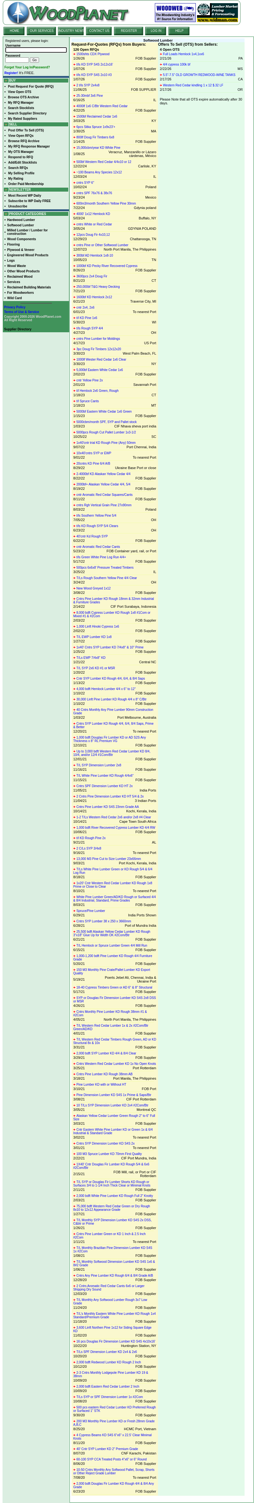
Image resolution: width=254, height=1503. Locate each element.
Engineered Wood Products (27, 255)
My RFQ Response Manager (29, 146)
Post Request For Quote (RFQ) (31, 86)
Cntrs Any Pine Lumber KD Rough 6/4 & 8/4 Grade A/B (114, 1275)
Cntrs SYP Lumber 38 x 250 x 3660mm (103, 921)
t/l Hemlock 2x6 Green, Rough (97, 390)
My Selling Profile (21, 173)
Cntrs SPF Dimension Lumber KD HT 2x (104, 786)
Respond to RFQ (20, 157)
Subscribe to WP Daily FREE (29, 201)
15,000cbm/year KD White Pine (98, 147)
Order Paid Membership (26, 184)
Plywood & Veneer (21, 250)
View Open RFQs (20, 135)
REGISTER (129, 30)
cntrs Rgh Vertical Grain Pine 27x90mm (104, 505)
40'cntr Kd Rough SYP (92, 536)
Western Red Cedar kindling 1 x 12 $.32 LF (193, 85)
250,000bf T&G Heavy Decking (98, 286)
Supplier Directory (17, 329)
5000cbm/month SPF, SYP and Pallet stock (106, 422)
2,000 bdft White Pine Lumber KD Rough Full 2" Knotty (114, 1196)
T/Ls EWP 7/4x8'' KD (91, 657)
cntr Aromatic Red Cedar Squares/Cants (104, 494)
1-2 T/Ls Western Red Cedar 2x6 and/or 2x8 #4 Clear (113, 817)
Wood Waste (16, 266)
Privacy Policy (14, 307)
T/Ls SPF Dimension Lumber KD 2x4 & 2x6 (106, 1352)
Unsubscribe (17, 206)
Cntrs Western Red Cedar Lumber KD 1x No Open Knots (116, 1063)
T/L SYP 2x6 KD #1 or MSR (95, 668)
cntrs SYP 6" (85, 182)
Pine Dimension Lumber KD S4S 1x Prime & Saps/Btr (113, 1095)
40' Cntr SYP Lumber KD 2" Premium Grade (107, 1449)
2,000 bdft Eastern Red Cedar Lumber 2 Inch (107, 1386)
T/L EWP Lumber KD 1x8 (94, 637)
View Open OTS (19, 92)
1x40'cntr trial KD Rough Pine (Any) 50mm (106, 442)
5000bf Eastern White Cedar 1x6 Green (104, 411)
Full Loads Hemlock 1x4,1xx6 (183, 54)
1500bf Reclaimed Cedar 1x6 (96, 116)
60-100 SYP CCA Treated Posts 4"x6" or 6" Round (111, 1459)
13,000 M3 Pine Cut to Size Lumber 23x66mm (108, 859)
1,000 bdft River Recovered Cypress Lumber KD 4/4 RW (115, 827)
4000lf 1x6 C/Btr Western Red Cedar (102, 106)
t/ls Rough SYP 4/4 (89, 328)
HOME (14, 30)
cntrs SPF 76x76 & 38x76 (94, 193)
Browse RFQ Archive (23, 141)
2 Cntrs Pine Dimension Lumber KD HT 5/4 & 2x (110, 796)
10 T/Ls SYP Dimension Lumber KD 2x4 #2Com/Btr (112, 1105)
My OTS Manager (21, 152)
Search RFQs (18, 168)
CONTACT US (99, 30)
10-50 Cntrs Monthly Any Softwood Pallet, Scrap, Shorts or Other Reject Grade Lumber (114, 1471)
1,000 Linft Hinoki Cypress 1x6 (97, 626)
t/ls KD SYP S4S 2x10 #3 (94, 75)
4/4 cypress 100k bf (176, 64)
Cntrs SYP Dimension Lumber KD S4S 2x (105, 1143)
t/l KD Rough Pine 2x (91, 838)
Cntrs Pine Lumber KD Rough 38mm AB (104, 1074)
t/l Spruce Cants (87, 401)
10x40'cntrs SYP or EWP (93, 453)
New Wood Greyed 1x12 (93, 588)
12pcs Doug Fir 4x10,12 (93, 234)
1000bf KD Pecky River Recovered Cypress (107, 266)
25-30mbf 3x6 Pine (89, 95)
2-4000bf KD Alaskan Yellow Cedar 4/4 (103, 474)
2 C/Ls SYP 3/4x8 (88, 848)
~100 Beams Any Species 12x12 (99, 172)
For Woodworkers (20, 292)
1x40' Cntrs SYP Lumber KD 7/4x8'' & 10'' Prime (110, 647)
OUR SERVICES (42, 30)
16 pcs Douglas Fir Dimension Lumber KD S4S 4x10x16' (115, 1341)
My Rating (15, 178)
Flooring (13, 244)
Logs (11, 260)
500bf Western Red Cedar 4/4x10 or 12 (103, 162)
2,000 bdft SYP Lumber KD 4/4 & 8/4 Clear (106, 1053)
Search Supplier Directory (27, 113)
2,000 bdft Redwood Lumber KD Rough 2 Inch (108, 1362)
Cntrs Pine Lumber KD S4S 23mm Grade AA (107, 807)
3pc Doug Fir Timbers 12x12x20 (98, 349)
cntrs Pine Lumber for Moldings (98, 338)
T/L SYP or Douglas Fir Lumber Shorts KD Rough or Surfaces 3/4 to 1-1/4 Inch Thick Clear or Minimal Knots (111, 1183)
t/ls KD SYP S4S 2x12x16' (94, 64)
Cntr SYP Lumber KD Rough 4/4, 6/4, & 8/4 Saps (110, 678)
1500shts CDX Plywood (93, 54)
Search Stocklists (21, 108)
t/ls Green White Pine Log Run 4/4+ (101, 557)
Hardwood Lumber (21, 220)
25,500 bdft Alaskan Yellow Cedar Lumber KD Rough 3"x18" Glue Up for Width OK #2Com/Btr (111, 933)
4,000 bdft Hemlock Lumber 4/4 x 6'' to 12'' (106, 689)
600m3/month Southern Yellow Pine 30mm (106, 203)
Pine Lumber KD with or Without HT (101, 1084)
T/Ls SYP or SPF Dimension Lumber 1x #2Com (109, 1397)
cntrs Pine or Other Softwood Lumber (102, 245)
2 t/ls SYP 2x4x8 (87, 85)
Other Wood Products (23, 271)
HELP (179, 30)
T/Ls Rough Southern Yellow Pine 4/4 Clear (106, 578)
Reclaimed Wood (19, 276)
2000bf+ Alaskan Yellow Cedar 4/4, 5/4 (103, 484)
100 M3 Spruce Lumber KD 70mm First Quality (109, 1154)
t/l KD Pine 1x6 (86, 318)
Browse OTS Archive (23, 97)
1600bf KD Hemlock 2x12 (94, 297)
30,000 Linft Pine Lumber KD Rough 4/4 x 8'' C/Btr (111, 699)
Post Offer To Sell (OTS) (26, 130)
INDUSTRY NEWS (71, 30)
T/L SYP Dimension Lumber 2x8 (98, 765)
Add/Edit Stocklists (22, 162)
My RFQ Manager (21, 102)
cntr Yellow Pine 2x (89, 380)
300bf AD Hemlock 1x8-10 (94, 255)
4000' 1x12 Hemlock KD (93, 214)
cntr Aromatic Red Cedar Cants (98, 546)
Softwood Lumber (20, 225)
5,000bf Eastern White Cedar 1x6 (99, 370)
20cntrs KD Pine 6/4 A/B (93, 463)
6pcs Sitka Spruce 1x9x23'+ (95, 127)
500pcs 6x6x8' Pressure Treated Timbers (104, 567)
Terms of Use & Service (21, 312)
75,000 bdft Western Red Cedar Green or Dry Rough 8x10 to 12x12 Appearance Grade (111, 1207)
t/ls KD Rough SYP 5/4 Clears (97, 526)
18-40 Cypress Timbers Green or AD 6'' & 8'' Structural (114, 987)
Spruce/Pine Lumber (90, 911)
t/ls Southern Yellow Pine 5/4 (96, 515)
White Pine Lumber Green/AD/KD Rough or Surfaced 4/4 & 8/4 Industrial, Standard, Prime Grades (114, 898)
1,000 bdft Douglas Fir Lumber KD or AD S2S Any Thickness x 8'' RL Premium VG (109, 739)
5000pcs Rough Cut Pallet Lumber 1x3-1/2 (106, 432)
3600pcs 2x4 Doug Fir (91, 276)
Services (13, 282)
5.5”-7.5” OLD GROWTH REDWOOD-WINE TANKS (199, 75)
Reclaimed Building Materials (29, 287)
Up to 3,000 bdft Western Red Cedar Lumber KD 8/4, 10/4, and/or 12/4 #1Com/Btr (111, 753)
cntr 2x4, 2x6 (85, 307)
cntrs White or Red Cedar (94, 224)
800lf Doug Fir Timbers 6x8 (95, 137)
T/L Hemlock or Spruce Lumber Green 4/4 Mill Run (111, 945)
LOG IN (156, 30)
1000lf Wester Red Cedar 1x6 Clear (101, 359)
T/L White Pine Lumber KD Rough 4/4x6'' (105, 775)
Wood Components (21, 239)
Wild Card (14, 298)
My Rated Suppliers (22, 118)
